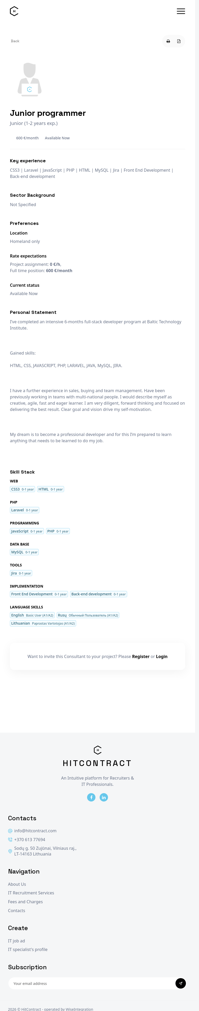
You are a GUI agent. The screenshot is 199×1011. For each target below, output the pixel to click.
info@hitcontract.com (32, 831)
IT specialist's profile (28, 949)
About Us (17, 884)
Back (15, 41)
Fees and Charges (25, 902)
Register (141, 656)
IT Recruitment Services (31, 893)
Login (162, 656)
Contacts (16, 910)
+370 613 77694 (26, 839)
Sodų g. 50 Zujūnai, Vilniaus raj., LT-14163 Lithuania (42, 851)
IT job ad (16, 941)
